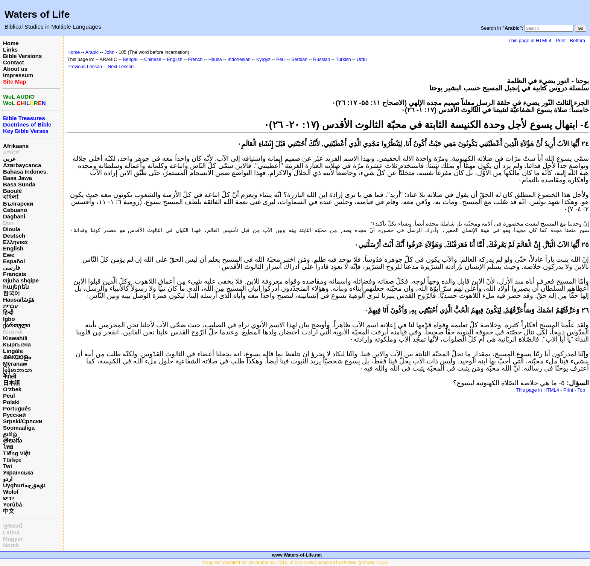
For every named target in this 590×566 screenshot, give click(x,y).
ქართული (16, 325)
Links (10, 49)
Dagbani (14, 216)
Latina (11, 532)
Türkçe (12, 459)
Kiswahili (15, 338)
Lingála (13, 351)
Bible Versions (22, 56)
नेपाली (9, 376)
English (13, 248)
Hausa (215, 59)
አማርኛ (11, 152)
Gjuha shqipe (21, 280)
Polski (11, 402)
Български (18, 203)
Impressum (18, 75)
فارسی (11, 267)
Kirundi (13, 331)
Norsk (11, 545)
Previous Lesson (84, 66)
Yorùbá (12, 504)
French (195, 59)
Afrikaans (16, 146)
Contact (13, 62)
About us (15, 69)
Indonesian (239, 59)
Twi (7, 466)
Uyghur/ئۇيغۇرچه (24, 485)
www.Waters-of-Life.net (297, 555)
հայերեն (16, 287)
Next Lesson (121, 66)
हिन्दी (8, 312)
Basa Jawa (17, 178)
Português (17, 408)
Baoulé (12, 191)
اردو (7, 479)
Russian (321, 59)
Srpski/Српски (22, 421)
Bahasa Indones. (25, 171)
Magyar (13, 538)
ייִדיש (8, 498)
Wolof (10, 491)
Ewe (8, 255)
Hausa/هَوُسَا (18, 299)
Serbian (299, 59)
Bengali (130, 59)
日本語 (11, 383)
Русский (14, 415)
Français (14, 274)
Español (14, 261)
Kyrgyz (263, 59)
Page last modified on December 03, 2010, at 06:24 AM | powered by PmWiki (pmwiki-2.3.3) (295, 562)
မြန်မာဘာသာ (17, 370)
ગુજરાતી (12, 526)
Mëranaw (15, 363)
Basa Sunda (19, 184)
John (109, 52)
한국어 (11, 293)
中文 (8, 511)
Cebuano (15, 210)
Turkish (343, 59)
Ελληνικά (15, 242)
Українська (18, 472)
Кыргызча (17, 344)
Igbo (9, 319)
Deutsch (14, 235)
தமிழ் (10, 434)
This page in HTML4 (530, 40)
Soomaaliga (19, 427)
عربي (9, 159)
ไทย (8, 447)
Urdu (362, 59)
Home (11, 43)
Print (561, 40)
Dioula (11, 229)
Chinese (152, 59)
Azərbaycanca (22, 165)
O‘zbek (12, 389)
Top (581, 390)
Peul (9, 395)
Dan (8, 223)
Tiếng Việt (16, 453)
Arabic (92, 52)
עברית (10, 306)
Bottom (577, 40)
